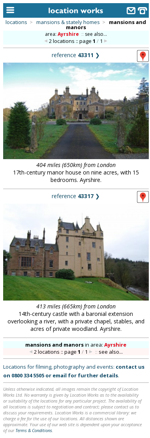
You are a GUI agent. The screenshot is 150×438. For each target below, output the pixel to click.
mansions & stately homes (68, 22)
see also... (96, 34)
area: (62, 34)
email (59, 375)
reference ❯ (76, 55)
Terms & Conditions (33, 430)
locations (16, 22)
